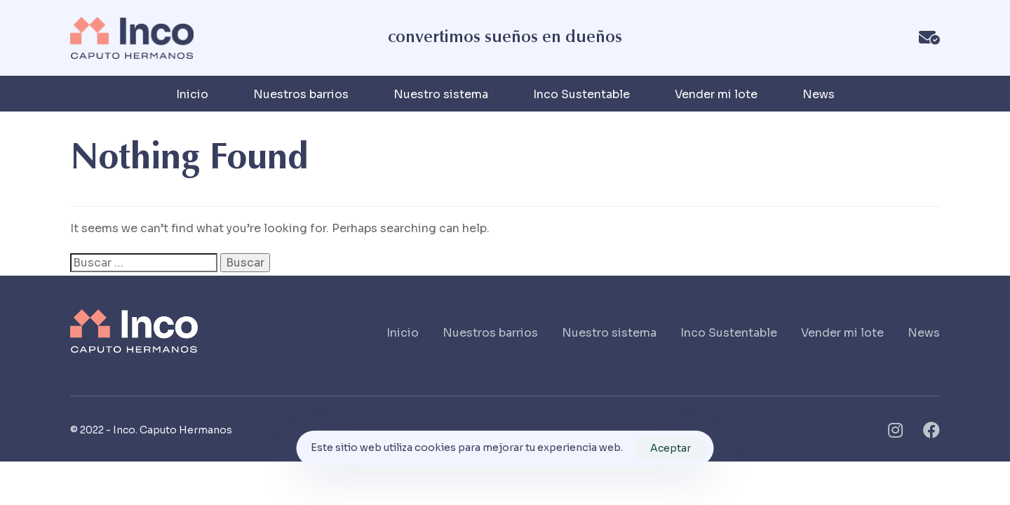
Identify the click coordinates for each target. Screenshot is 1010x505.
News (818, 94)
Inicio (192, 94)
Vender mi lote (716, 94)
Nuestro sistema (440, 94)
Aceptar (670, 448)
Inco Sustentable (581, 94)
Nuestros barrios (301, 94)
